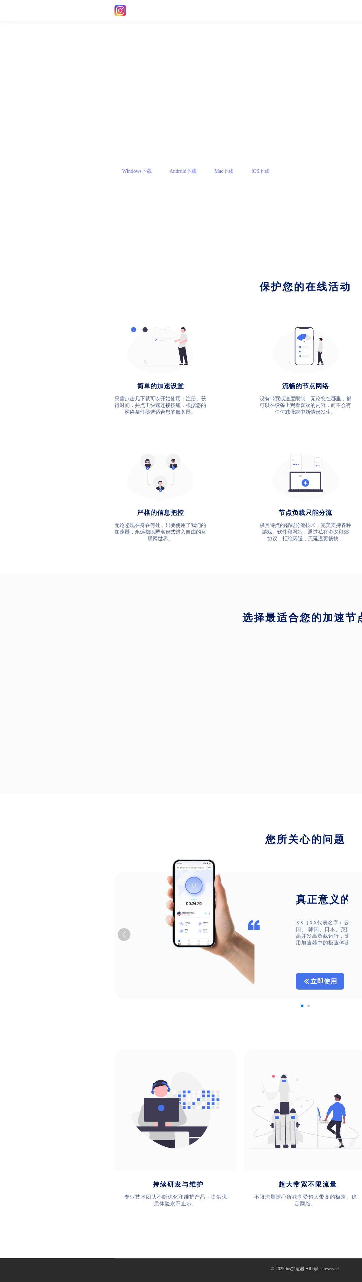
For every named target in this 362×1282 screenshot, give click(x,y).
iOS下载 (260, 171)
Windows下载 (137, 171)
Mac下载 (223, 171)
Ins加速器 (295, 1268)
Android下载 (183, 171)
